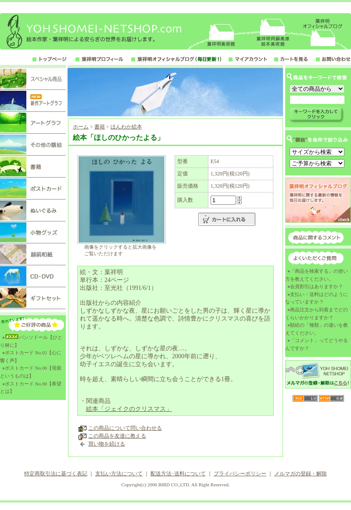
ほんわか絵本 (126, 127)
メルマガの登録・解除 (300, 474)
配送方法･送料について (178, 474)
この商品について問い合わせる (125, 428)
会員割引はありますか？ (316, 286)
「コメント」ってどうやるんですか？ (316, 344)
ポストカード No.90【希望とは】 (30, 387)
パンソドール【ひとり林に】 (31, 341)
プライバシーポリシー (240, 474)
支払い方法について (119, 474)
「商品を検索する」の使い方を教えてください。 (316, 275)
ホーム (81, 127)
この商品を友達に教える (117, 436)
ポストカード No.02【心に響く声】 (30, 356)
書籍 (99, 127)
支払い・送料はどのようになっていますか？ (316, 298)
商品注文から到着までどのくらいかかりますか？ (316, 313)
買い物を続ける (106, 444)
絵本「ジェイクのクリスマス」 (129, 409)
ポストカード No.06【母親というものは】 (30, 371)
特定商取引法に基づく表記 (55, 474)
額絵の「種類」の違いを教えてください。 (316, 328)
